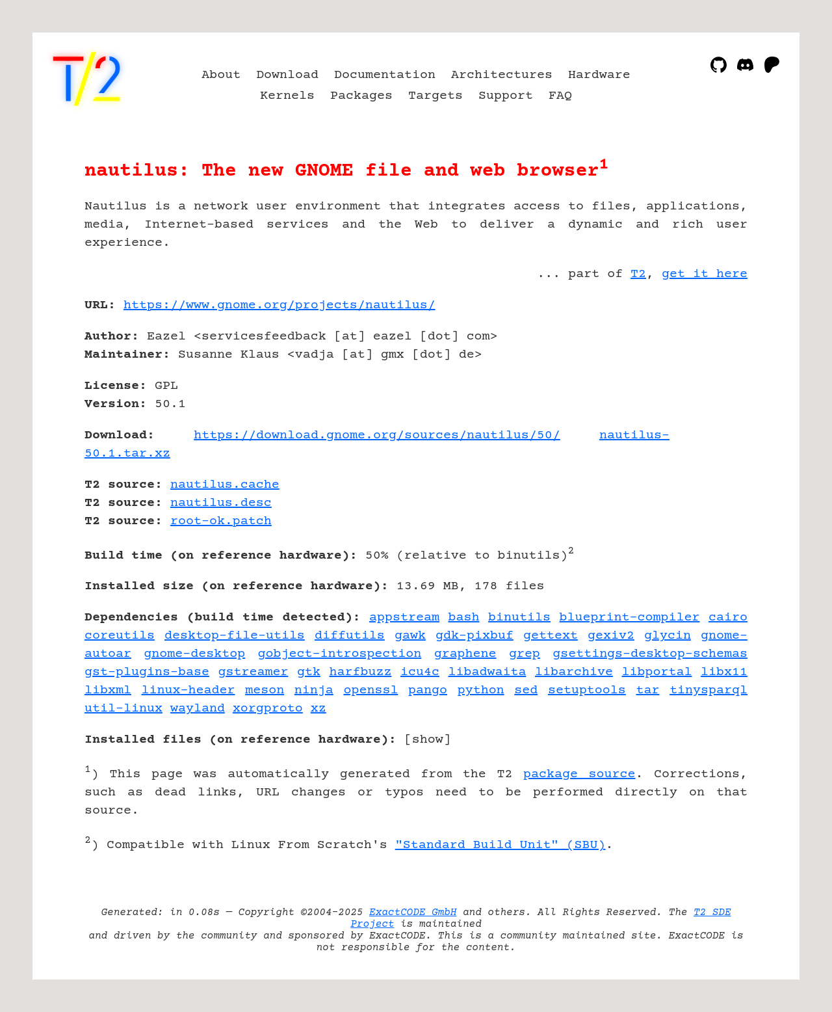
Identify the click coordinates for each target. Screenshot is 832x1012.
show (427, 739)
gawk (410, 635)
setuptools (587, 690)
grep (524, 653)
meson (264, 690)
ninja (313, 690)
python (481, 690)
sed (526, 690)
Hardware (599, 75)
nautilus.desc (221, 503)
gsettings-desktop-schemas (650, 653)
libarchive (574, 672)
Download (287, 75)
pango (427, 690)
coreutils (119, 635)
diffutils (350, 635)
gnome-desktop (194, 653)
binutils (519, 617)
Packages (361, 95)
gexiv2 (611, 635)
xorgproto (268, 708)
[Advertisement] (709, 381)
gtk (308, 672)
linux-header (188, 690)
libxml (107, 690)
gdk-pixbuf (475, 635)
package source (579, 774)
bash (464, 617)
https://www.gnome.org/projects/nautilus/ (280, 305)
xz (318, 708)
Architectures (501, 75)
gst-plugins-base (146, 672)
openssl (370, 690)
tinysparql (709, 690)
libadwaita (487, 672)
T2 (638, 274)
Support (505, 95)
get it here (705, 274)
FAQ (560, 95)
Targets (435, 95)
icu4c (419, 672)
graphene (465, 653)
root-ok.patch (221, 521)
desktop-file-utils (234, 635)
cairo (728, 617)
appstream (404, 617)
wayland (197, 708)
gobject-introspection (339, 653)
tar (647, 690)
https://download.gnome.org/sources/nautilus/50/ (377, 435)
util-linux (123, 708)
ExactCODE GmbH (412, 912)
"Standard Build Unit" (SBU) (500, 845)
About (221, 75)
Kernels (287, 95)
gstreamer (253, 672)
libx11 (724, 672)
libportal (656, 672)
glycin (667, 635)
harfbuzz (360, 672)
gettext (550, 635)
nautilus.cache (225, 484)
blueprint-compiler (630, 617)
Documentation (385, 75)
